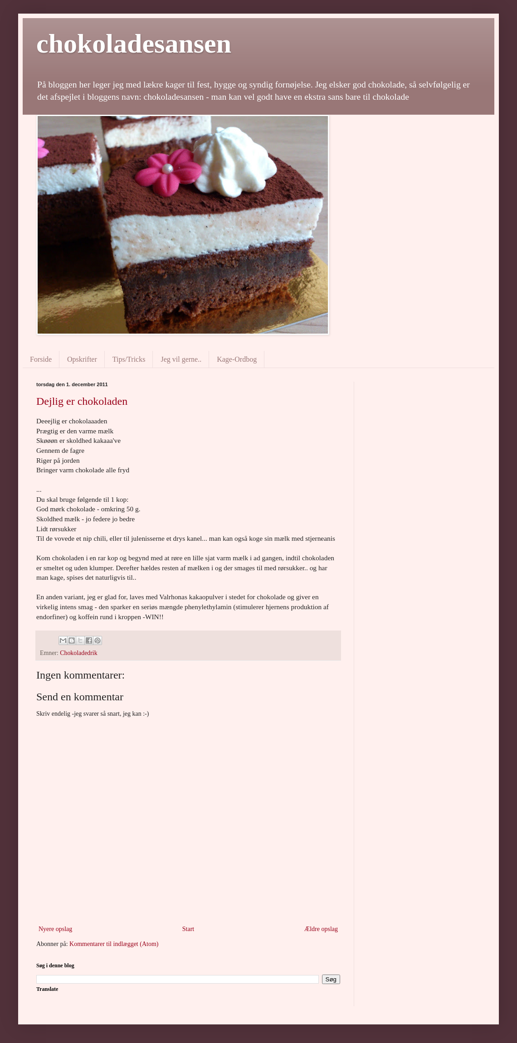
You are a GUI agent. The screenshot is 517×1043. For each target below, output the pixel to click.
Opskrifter (82, 359)
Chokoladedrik (78, 653)
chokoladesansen (133, 43)
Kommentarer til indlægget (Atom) (113, 944)
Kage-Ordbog (237, 359)
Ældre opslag (321, 929)
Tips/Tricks (129, 359)
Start (188, 929)
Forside (41, 359)
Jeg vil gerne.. (181, 359)
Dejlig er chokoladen (81, 401)
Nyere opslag (55, 929)
